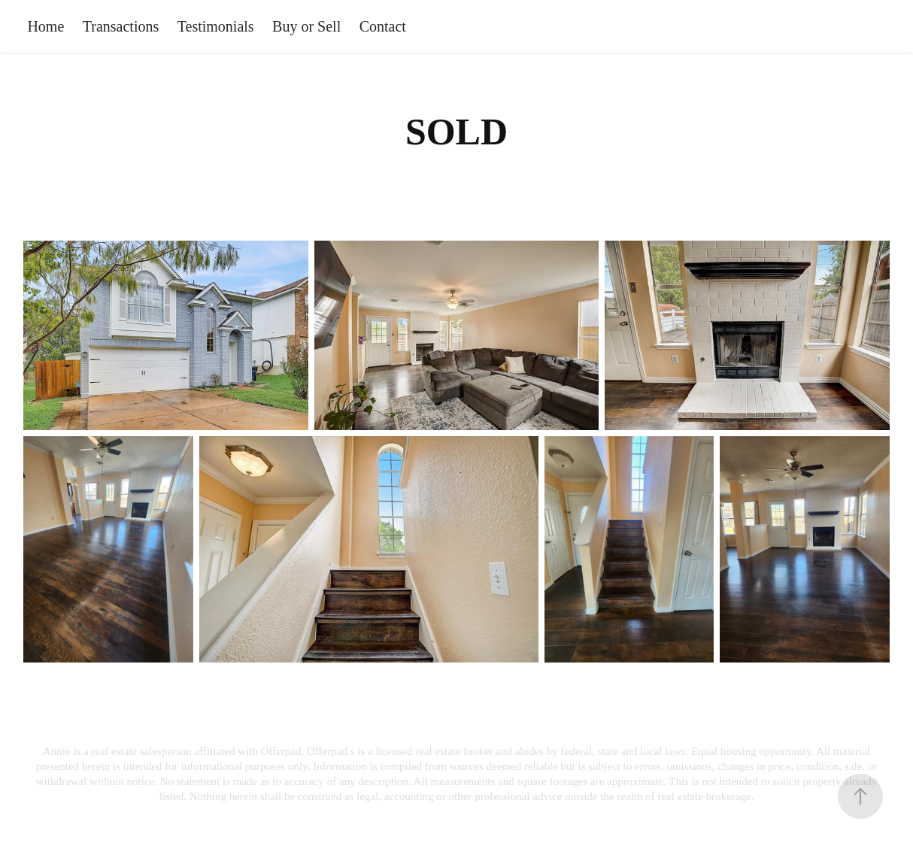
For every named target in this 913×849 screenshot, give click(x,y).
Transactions (121, 26)
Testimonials (215, 26)
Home (45, 26)
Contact (382, 26)
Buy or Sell (306, 26)
